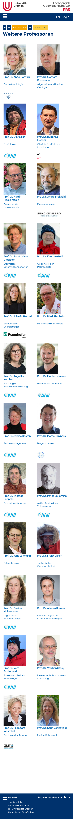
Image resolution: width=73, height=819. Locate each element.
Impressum (45, 797)
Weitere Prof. (40, 28)
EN (58, 17)
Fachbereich (19, 28)
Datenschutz (61, 797)
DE (52, 17)
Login (65, 17)
